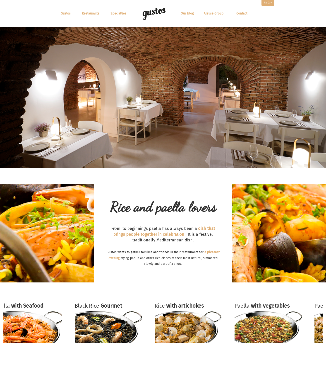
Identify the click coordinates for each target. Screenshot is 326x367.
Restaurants (90, 13)
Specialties (118, 13)
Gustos (66, 13)
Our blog (187, 13)
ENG (268, 3)
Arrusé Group (213, 13)
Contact (241, 13)
